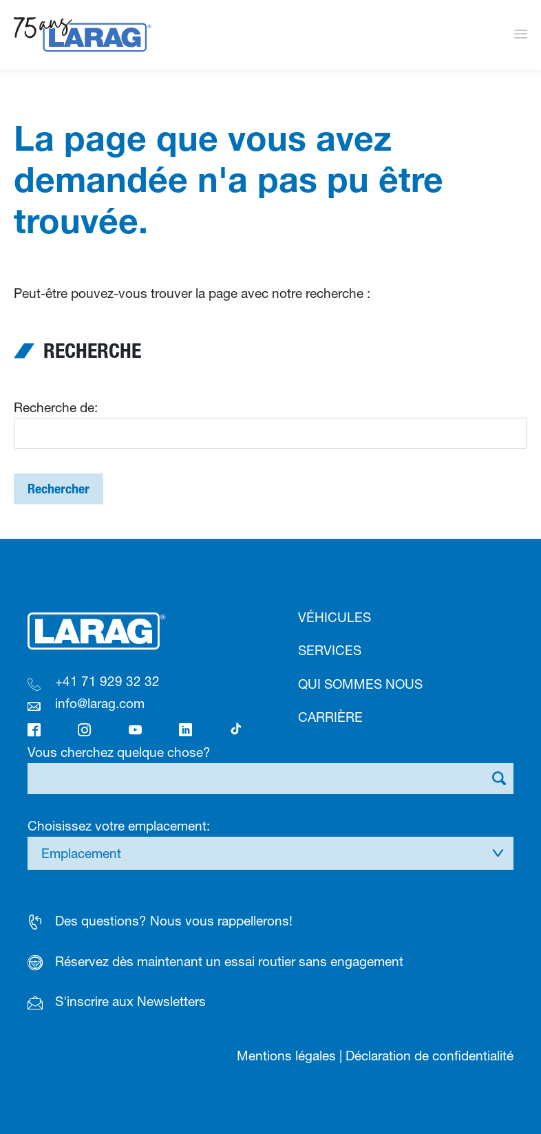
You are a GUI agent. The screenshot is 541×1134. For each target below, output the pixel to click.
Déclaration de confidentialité (429, 1055)
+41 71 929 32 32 (107, 681)
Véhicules (334, 617)
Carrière (330, 717)
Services (329, 650)
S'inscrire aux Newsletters (130, 1001)
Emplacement (81, 853)
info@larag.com (100, 703)
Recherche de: (56, 407)
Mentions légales (286, 1055)
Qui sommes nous (360, 684)
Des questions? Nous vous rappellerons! (174, 920)
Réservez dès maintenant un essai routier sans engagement (229, 961)
